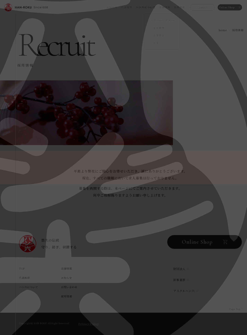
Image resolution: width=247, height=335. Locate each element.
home (223, 30)
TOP (22, 268)
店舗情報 (164, 7)
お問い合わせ (69, 287)
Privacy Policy (88, 324)
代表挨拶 (126, 7)
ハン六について (28, 287)
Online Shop (230, 7)
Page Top (233, 306)
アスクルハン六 (185, 291)
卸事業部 (181, 280)
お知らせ (112, 7)
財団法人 (181, 269)
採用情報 (179, 7)
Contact (202, 7)
